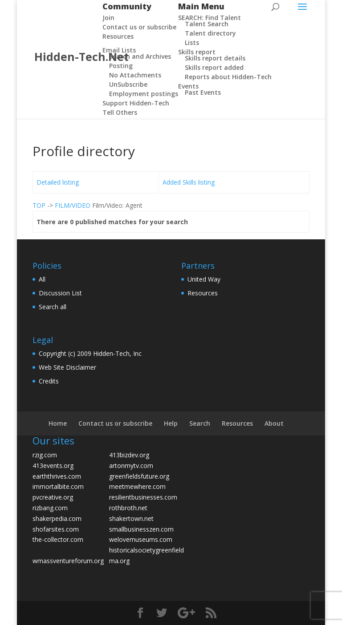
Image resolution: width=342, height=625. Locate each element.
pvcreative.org (53, 497)
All (42, 279)
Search (199, 423)
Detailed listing (58, 182)
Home (58, 423)
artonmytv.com (131, 465)
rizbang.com (50, 508)
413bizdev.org (129, 455)
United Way (203, 279)
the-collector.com (58, 539)
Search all (52, 306)
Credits (49, 381)
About (274, 423)
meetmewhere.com (137, 486)
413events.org (53, 465)
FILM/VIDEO (72, 205)
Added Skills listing (189, 182)
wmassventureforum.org (68, 560)
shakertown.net (131, 518)
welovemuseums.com (140, 539)
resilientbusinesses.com (143, 497)
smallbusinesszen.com (141, 529)
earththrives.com (57, 476)
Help (171, 423)
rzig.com (45, 455)
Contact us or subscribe (115, 423)
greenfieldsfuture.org (139, 476)
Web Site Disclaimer (67, 367)
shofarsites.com (56, 529)
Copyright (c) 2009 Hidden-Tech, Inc (90, 353)
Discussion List (60, 293)
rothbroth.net (128, 508)
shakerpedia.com (57, 518)
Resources (202, 293)
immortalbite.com (58, 486)
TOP (39, 205)
